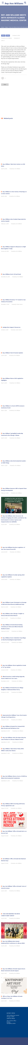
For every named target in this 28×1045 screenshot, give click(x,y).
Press (8, 35)
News (3, 35)
